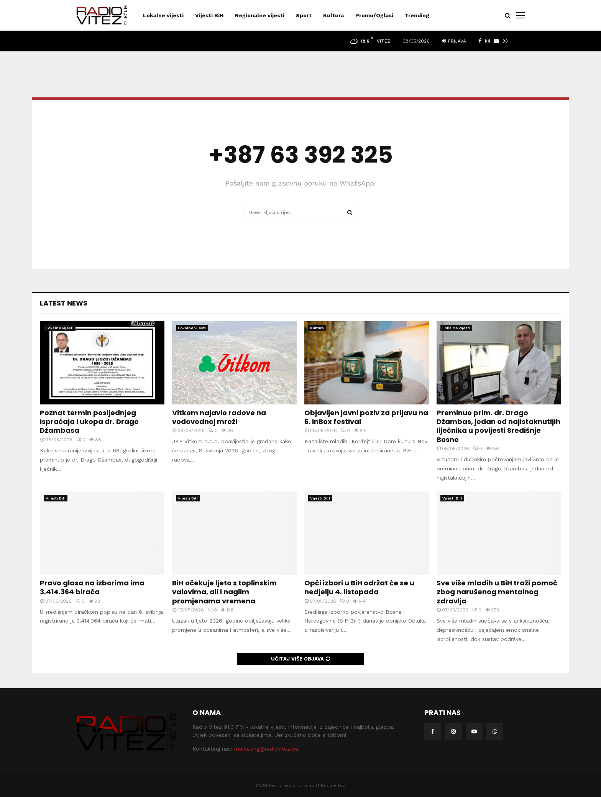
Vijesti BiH (209, 15)
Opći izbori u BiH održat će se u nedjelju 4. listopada (359, 587)
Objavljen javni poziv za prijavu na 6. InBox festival (366, 417)
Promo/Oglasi (374, 15)
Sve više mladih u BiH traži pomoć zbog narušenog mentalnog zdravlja (497, 592)
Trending (417, 15)
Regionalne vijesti (259, 15)
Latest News (63, 303)
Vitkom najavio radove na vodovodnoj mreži (219, 417)
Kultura (333, 15)
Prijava (454, 41)
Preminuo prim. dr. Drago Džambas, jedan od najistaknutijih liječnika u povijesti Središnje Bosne (498, 426)
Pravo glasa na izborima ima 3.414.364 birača (92, 587)
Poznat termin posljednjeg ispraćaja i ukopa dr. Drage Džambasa (89, 421)
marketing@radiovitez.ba (266, 749)
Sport (304, 15)
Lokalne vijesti (163, 15)
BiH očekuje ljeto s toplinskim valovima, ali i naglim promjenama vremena (224, 592)
